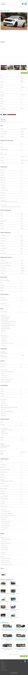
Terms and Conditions (4, 670)
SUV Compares (23, 656)
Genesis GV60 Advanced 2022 (5, 593)
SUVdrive (4, 4)
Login (26, 1)
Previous (2, 25)
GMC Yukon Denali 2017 (14, 585)
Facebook (25, 661)
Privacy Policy (3, 668)
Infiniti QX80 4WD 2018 (14, 601)
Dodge (22, 75)
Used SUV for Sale (3, 666)
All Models (2, 663)
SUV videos (2, 664)
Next (25, 25)
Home (2, 660)
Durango (22, 78)
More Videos (24, 73)
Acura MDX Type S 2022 (4, 609)
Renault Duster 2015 (3, 585)
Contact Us (2, 667)
